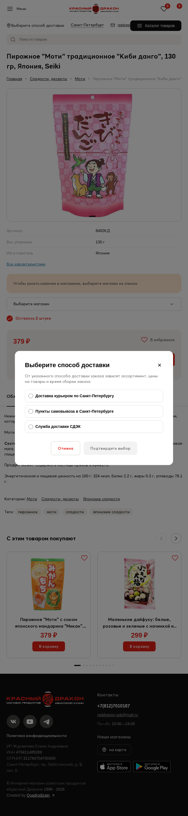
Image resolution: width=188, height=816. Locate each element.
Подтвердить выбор (110, 448)
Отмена (65, 448)
